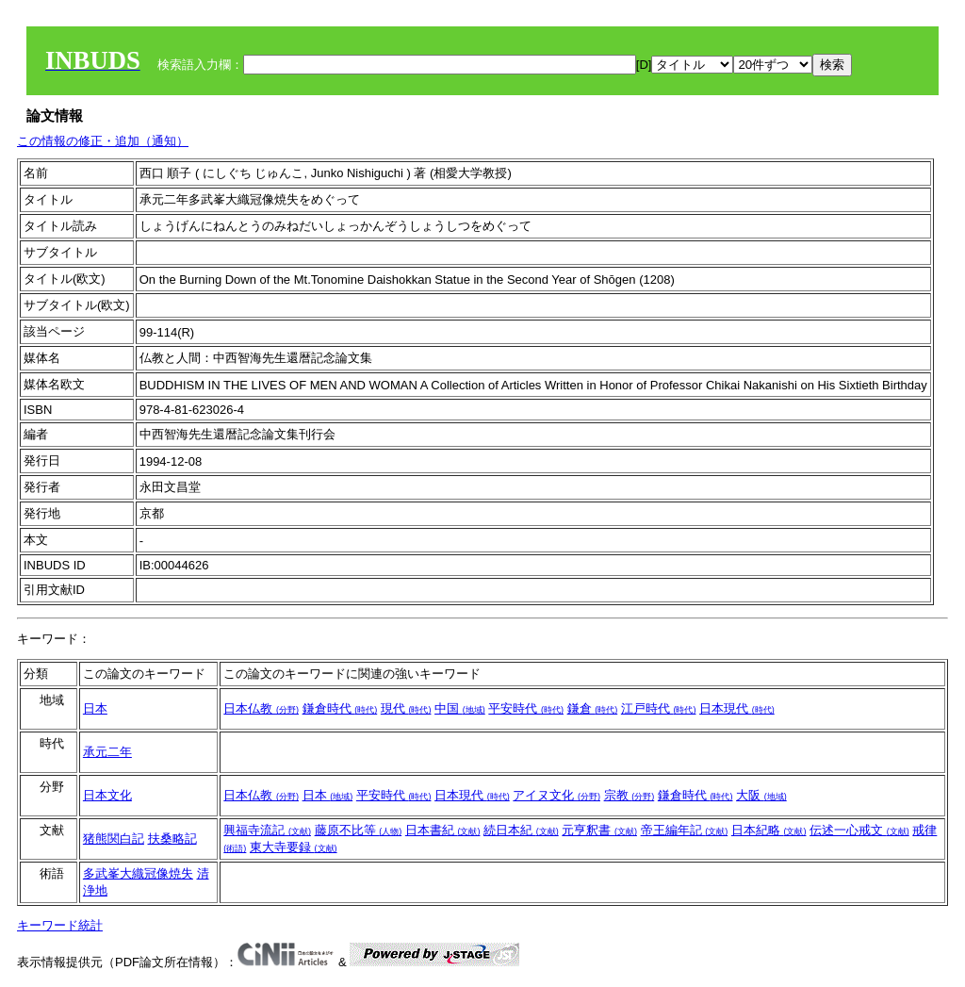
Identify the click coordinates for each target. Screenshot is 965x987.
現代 (406, 708)
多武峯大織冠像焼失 (138, 873)
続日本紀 (521, 830)
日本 (95, 708)
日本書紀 (443, 830)
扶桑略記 (172, 838)
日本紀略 (769, 830)
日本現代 (737, 708)
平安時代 (526, 708)
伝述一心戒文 (859, 830)
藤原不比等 (358, 830)
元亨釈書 (599, 830)
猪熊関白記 (113, 838)
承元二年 (107, 752)
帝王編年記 (684, 830)
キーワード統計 (60, 925)
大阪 (761, 795)
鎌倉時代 (340, 708)
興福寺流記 (267, 830)
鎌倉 (592, 708)
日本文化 (107, 795)
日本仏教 (261, 708)
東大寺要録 (293, 847)
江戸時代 (658, 708)
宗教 (629, 795)
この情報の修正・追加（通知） (102, 141)
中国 (459, 708)
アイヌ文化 (556, 795)
